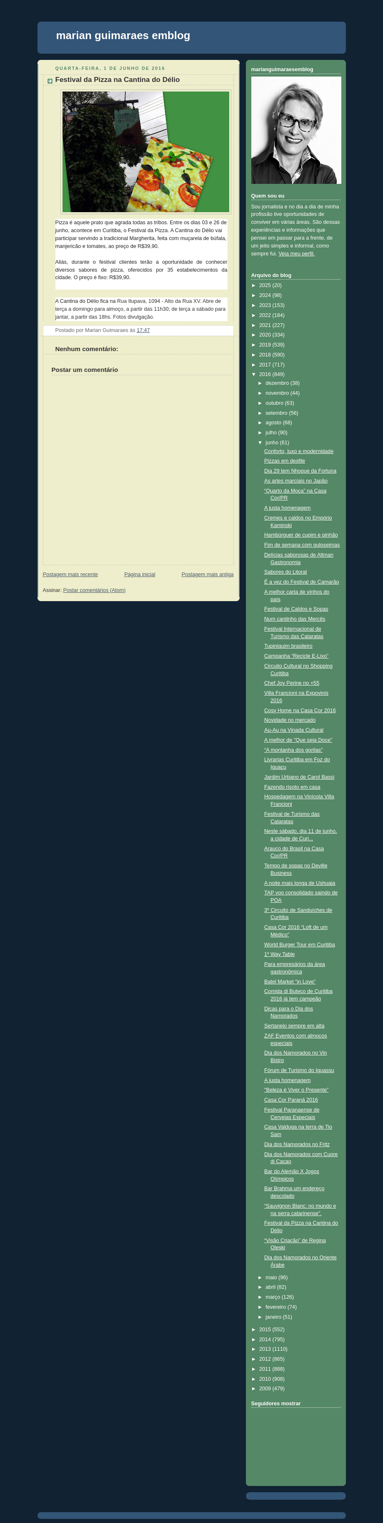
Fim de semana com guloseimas (302, 545)
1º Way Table (279, 954)
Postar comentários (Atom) (94, 590)
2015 (266, 1329)
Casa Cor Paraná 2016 (291, 1100)
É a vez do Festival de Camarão (301, 582)
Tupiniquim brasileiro (288, 646)
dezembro (277, 383)
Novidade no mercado (289, 720)
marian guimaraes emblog (123, 35)
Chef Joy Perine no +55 (291, 683)
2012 (266, 1359)
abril (271, 1287)
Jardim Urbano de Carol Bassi (299, 777)
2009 (266, 1389)
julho (271, 433)
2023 (266, 305)
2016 (266, 374)
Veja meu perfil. (296, 254)
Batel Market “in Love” (289, 982)
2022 (266, 315)
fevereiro (276, 1307)
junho (272, 443)
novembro (277, 393)
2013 (266, 1349)
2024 (266, 295)
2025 (266, 285)
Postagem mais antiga (208, 574)
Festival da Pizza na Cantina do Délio (117, 80)
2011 (266, 1369)
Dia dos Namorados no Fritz (297, 1144)
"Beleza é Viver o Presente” (296, 1090)
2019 (266, 345)
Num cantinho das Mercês (294, 619)
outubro (275, 403)
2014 (266, 1339)
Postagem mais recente (70, 574)
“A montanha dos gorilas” (293, 750)
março (273, 1297)
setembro (277, 413)
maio (271, 1277)
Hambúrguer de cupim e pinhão (301, 535)
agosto (274, 423)
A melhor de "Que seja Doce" (298, 740)
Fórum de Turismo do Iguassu (299, 1070)
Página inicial (139, 574)
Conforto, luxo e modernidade (298, 451)
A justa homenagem (287, 508)
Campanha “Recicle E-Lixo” (296, 656)
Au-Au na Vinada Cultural (293, 730)
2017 (266, 365)
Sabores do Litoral (285, 572)
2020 (266, 335)
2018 (266, 355)
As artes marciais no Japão (296, 481)
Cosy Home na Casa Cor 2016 (300, 710)
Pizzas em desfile (284, 461)
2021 (266, 325)
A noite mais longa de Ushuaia (299, 883)
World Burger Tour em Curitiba (299, 945)
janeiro (274, 1317)
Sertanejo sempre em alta (294, 1026)
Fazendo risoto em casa (292, 787)
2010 (266, 1379)
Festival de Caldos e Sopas (296, 609)
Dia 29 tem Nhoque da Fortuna (300, 471)
